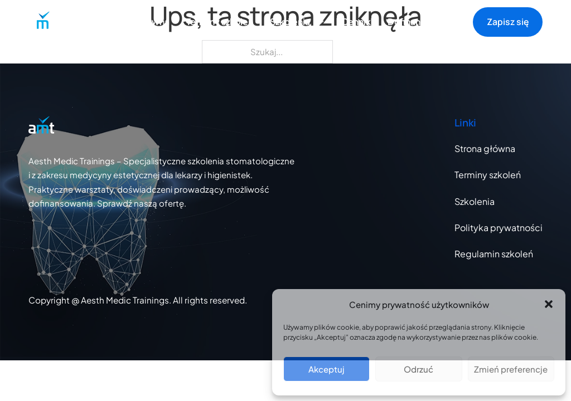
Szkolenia (474, 201)
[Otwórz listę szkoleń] (320, 22)
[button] (548, 304)
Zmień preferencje (511, 369)
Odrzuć (418, 369)
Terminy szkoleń (219, 21)
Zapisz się (508, 22)
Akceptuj (326, 369)
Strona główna (139, 21)
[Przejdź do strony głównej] (41, 22)
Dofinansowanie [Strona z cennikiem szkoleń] (422, 21)
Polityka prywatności (498, 227)
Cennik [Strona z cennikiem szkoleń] (356, 21)
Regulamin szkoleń (493, 254)
